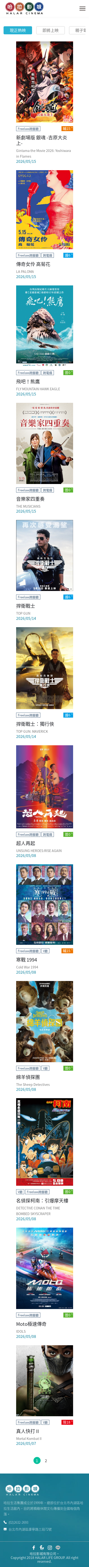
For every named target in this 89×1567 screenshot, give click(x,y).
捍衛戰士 (25, 605)
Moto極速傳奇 (31, 1323)
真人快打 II (27, 1431)
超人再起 (25, 843)
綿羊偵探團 (28, 1077)
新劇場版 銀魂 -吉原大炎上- (41, 140)
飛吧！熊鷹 (28, 381)
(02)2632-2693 (16, 1522)
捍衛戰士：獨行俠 (35, 723)
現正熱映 (18, 30)
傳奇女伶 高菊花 (33, 264)
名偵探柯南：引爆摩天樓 (42, 1200)
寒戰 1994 (26, 959)
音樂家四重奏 (30, 498)
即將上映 (50, 30)
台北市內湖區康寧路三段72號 (28, 1529)
